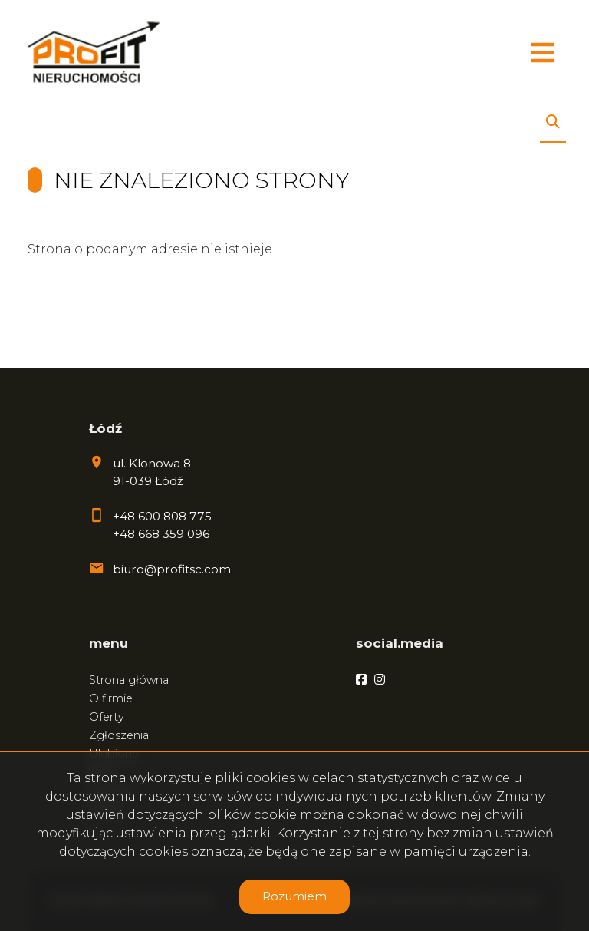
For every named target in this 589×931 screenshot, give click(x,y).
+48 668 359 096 (161, 534)
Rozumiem (294, 896)
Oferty (106, 717)
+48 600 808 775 (162, 516)
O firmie (111, 698)
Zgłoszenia (119, 735)
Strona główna (129, 680)
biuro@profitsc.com (172, 569)
